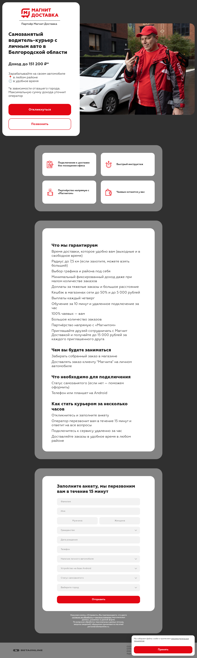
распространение (103, 617)
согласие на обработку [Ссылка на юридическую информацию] (82, 617)
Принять (163, 649)
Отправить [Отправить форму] (98, 599)
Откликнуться (40, 109)
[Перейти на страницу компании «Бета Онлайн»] (27, 650)
